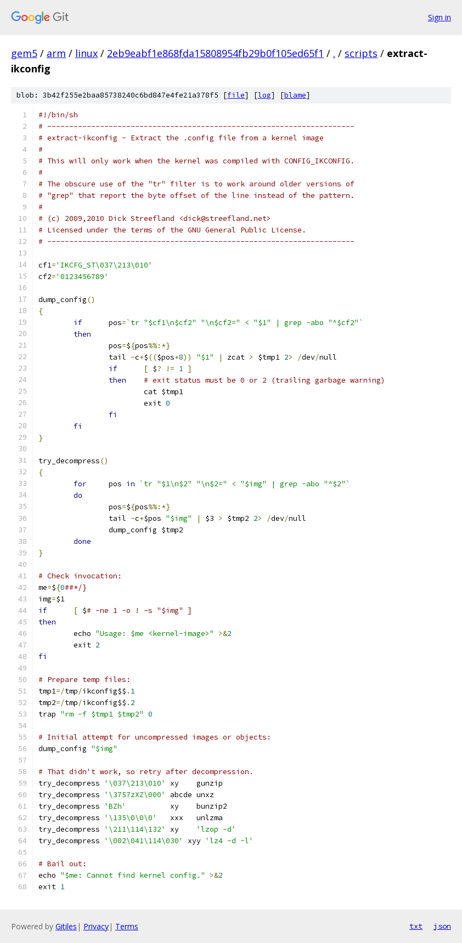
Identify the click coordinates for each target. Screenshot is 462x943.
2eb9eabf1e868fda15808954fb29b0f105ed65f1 (215, 53)
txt (415, 926)
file (236, 95)
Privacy (96, 926)
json (442, 926)
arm (56, 53)
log (264, 95)
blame (295, 95)
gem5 (24, 53)
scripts (361, 53)
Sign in (439, 17)
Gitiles (66, 926)
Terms (126, 926)
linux (86, 53)
